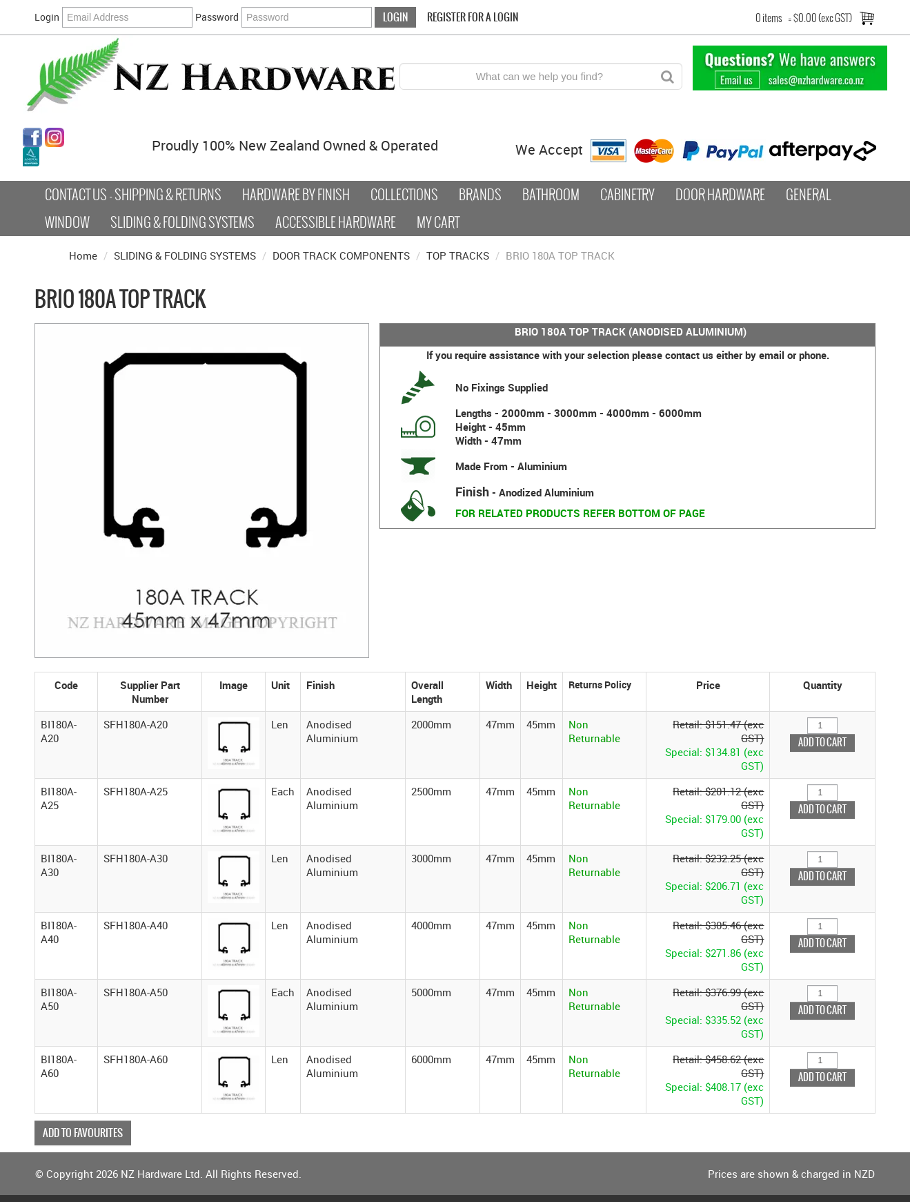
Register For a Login (472, 17)
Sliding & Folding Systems (182, 222)
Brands (480, 195)
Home (83, 255)
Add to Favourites (83, 1133)
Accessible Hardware (335, 222)
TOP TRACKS (457, 255)
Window (67, 222)
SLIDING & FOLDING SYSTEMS (185, 255)
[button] (233, 741)
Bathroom (551, 195)
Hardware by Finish (296, 195)
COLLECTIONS (404, 195)
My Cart (438, 222)
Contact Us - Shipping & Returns (133, 195)
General (808, 195)
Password (217, 16)
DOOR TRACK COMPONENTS (341, 255)
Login (46, 16)
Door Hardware (720, 195)
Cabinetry (627, 195)
